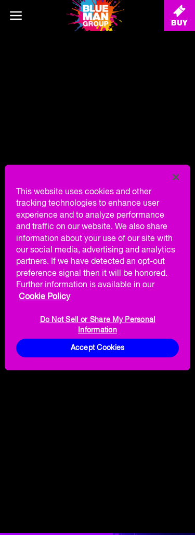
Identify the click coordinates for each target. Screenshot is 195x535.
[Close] (175, 177)
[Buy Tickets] (179, 15)
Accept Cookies (98, 347)
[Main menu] (15, 15)
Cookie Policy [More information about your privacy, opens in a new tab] (44, 296)
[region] (97, 267)
